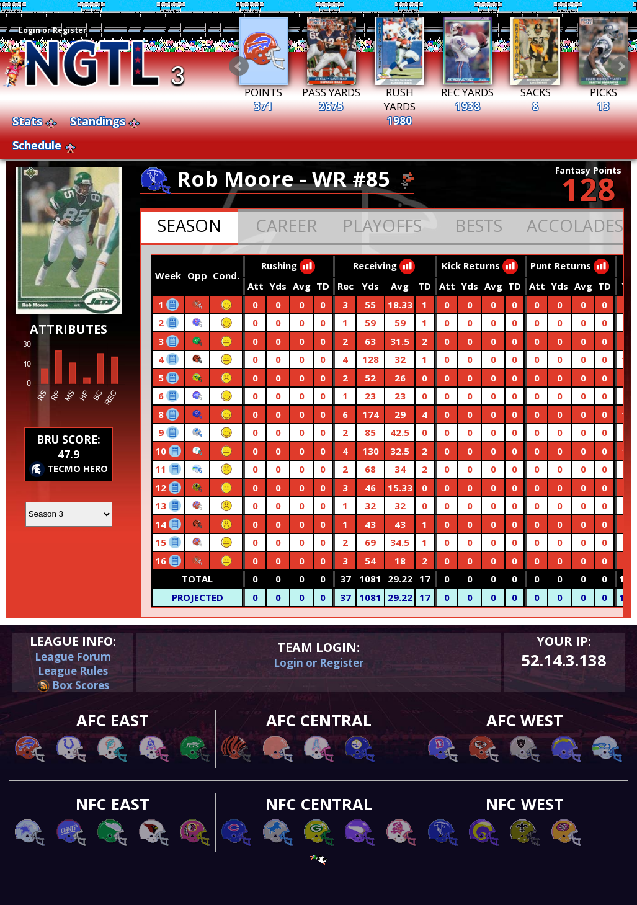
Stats (27, 121)
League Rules (73, 671)
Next (621, 66)
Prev (239, 66)
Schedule (36, 145)
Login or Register (53, 30)
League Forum (73, 656)
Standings (97, 121)
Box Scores (73, 685)
